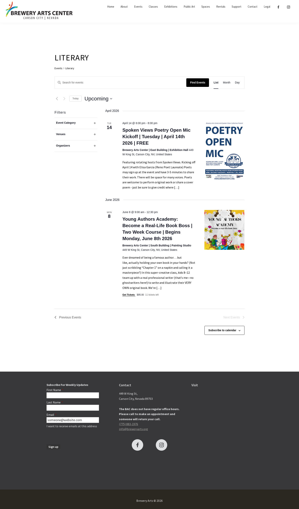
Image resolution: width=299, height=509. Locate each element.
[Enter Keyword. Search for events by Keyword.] (120, 83)
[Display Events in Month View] (226, 83)
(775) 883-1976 (128, 424)
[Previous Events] (57, 98)
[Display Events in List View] (216, 83)
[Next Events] (64, 98)
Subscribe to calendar (222, 330)
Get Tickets (128, 294)
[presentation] (75, 436)
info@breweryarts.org (133, 429)
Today (75, 98)
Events (58, 68)
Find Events (197, 82)
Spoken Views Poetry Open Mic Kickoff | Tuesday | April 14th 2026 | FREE (156, 136)
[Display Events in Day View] (237, 83)
